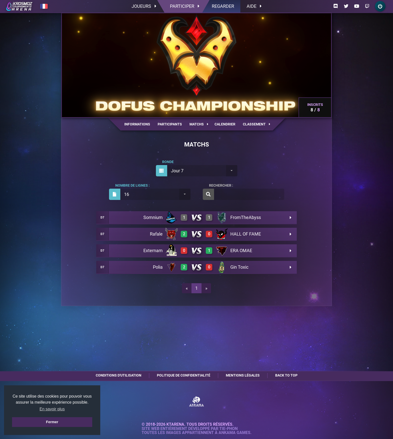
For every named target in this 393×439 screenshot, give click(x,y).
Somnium (153, 217)
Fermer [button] (52, 422)
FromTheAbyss (245, 217)
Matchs (198, 124)
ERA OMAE (241, 250)
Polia (158, 267)
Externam (153, 250)
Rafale (156, 234)
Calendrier (225, 124)
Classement (256, 124)
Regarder (223, 6)
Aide (254, 6)
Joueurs (144, 6)
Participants (170, 124)
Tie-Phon (228, 429)
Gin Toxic (239, 267)
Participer (184, 6)
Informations (137, 124)
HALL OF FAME (245, 234)
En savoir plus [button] (52, 409)
